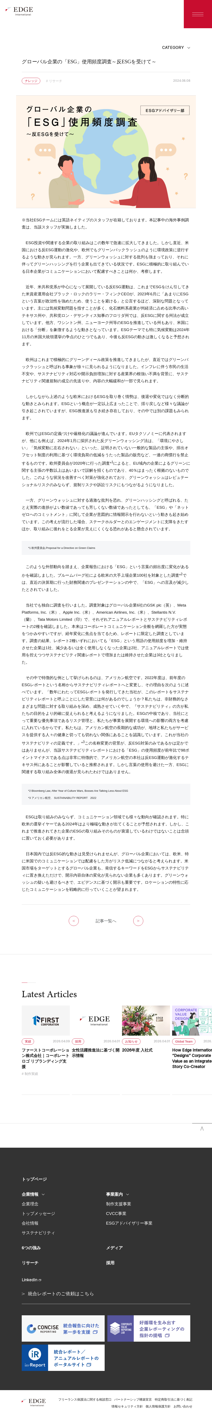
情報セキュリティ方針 (127, 1406)
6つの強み (31, 1247)
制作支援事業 (118, 1204)
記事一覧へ (106, 921)
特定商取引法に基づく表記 (173, 1399)
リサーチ (30, 1263)
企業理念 (30, 1204)
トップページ (34, 1179)
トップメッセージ (38, 1213)
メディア (114, 1247)
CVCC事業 (116, 1213)
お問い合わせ (183, 1406)
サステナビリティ (38, 1232)
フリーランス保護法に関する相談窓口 (85, 1399)
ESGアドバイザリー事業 (129, 1223)
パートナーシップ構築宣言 (133, 1399)
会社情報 (30, 1223)
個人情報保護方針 (158, 1406)
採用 (110, 1263)
